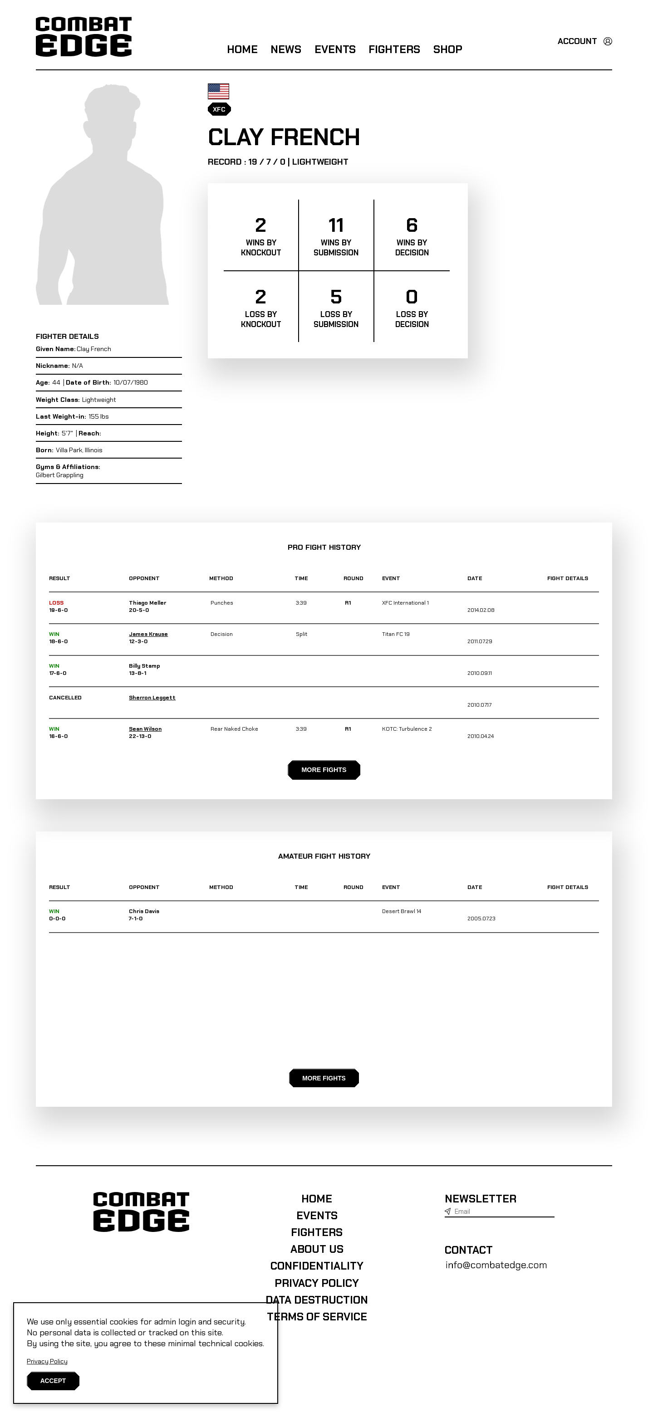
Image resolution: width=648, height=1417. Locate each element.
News (285, 49)
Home (242, 49)
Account (577, 41)
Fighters (394, 49)
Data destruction (306, 1364)
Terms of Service (307, 1381)
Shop (447, 49)
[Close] (54, 1380)
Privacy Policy (47, 1360)
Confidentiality (306, 1330)
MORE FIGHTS (323, 801)
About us (307, 1313)
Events (335, 49)
